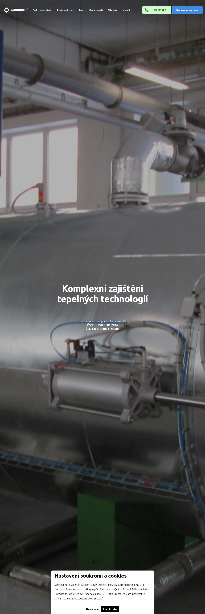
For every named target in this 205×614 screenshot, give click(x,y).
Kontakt (123, 10)
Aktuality (110, 10)
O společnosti (93, 10)
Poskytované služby (40, 10)
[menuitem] (40, 10)
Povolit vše (110, 609)
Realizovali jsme (63, 10)
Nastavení (92, 609)
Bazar (79, 10)
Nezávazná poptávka (187, 10)
